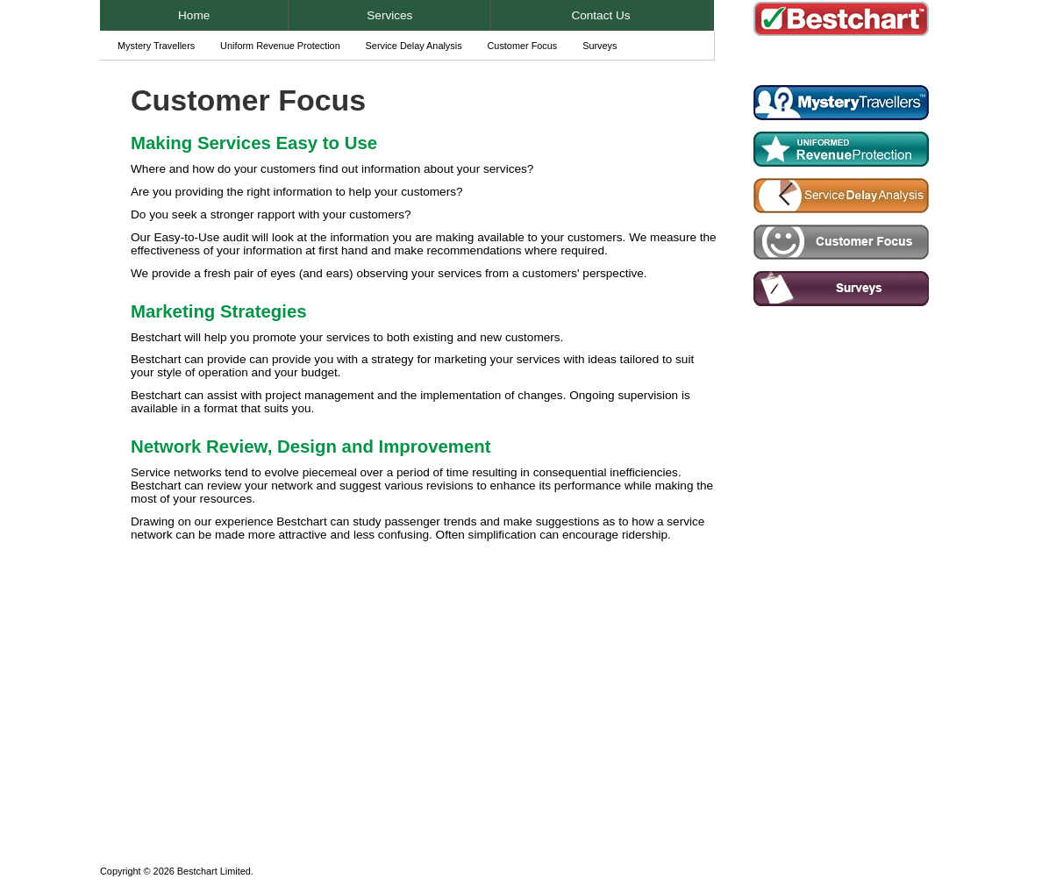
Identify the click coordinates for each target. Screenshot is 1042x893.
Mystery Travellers (156, 45)
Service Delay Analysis (414, 45)
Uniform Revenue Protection (280, 45)
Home (194, 15)
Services (389, 15)
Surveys (599, 45)
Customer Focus (522, 45)
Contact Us (600, 15)
